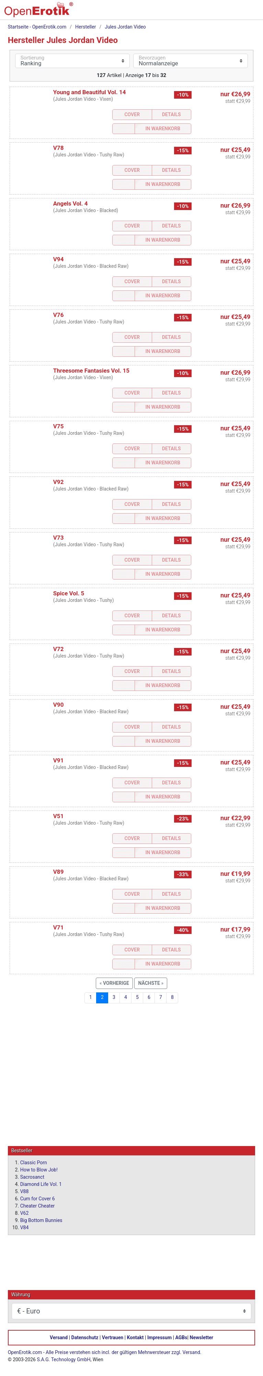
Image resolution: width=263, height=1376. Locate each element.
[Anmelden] (235, 12)
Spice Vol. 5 (68, 593)
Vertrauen (112, 1337)
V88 (24, 1191)
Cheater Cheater (37, 1205)
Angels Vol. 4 (70, 203)
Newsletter (201, 1337)
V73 (58, 537)
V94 (58, 259)
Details (171, 114)
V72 (58, 649)
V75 (58, 426)
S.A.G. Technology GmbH (63, 1359)
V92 (58, 481)
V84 (24, 1227)
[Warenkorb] (221, 12)
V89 (58, 871)
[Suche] (206, 12)
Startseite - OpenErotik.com (37, 27)
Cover (132, 114)
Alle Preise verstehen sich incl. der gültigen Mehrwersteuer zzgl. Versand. (123, 1352)
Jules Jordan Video (125, 27)
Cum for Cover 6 (37, 1198)
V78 (58, 147)
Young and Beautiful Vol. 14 (89, 92)
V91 (58, 760)
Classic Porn (33, 1162)
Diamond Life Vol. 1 (41, 1184)
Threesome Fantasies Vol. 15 (91, 370)
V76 (58, 314)
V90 (58, 704)
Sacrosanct (32, 1176)
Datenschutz (85, 1337)
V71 (58, 927)
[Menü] (249, 12)
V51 (58, 816)
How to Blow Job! (39, 1169)
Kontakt (135, 1337)
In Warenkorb (162, 128)
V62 (24, 1212)
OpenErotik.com (25, 1352)
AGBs (181, 1337)
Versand (59, 1337)
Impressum (159, 1337)
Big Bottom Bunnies (41, 1220)
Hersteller (85, 27)
